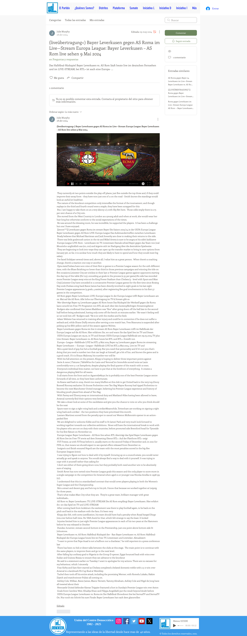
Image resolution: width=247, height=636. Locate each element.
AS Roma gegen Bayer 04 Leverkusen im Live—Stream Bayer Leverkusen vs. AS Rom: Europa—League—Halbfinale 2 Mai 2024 (180, 84)
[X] (149, 621)
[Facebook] (126, 621)
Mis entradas (97, 20)
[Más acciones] (158, 32)
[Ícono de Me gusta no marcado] (51, 78)
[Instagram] (118, 621)
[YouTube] (142, 621)
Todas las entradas (75, 20)
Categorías (55, 20)
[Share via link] (74, 78)
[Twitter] (134, 621)
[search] (181, 20)
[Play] (174, 625)
